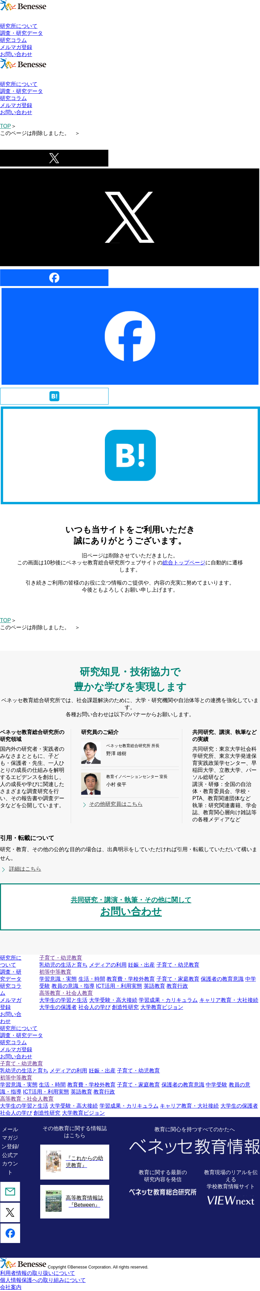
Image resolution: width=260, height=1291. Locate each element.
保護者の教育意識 (222, 979)
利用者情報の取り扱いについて (37, 1273)
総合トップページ (183, 562)
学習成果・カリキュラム (168, 1000)
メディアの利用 (108, 965)
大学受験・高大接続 (113, 1000)
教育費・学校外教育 (131, 979)
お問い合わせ (16, 54)
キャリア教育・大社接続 (228, 1000)
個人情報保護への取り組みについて (43, 1280)
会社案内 (10, 1287)
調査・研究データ (21, 33)
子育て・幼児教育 (177, 965)
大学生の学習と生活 (63, 1000)
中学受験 (216, 1085)
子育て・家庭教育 (177, 979)
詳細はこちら (25, 869)
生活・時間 (91, 979)
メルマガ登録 (16, 47)
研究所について (19, 26)
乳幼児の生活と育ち (63, 965)
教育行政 (177, 986)
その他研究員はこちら (116, 804)
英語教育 (154, 986)
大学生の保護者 (58, 1007)
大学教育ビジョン (161, 1007)
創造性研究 (125, 1007)
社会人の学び (94, 1007)
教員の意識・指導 (73, 986)
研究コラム (13, 40)
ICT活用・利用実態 (119, 986)
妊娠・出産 (141, 965)
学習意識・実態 (58, 979)
